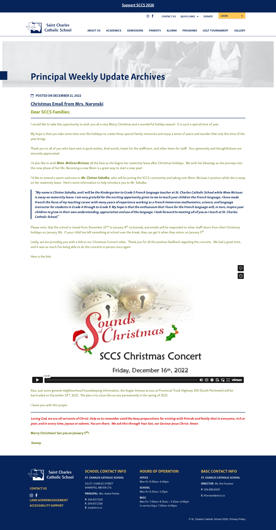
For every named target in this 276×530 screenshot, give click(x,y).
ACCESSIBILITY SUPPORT (46, 505)
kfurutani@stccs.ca (214, 495)
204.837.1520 (95, 499)
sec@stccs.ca (95, 507)
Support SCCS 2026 (138, 5)
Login (224, 16)
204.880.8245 (212, 489)
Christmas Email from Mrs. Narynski (67, 103)
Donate (208, 16)
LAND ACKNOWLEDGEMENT (49, 499)
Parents (155, 30)
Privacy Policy (237, 519)
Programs (189, 30)
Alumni (172, 30)
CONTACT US (38, 488)
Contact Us (169, 16)
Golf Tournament (215, 30)
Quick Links (188, 16)
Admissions (135, 30)
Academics (113, 30)
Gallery (239, 30)
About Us (93, 30)
